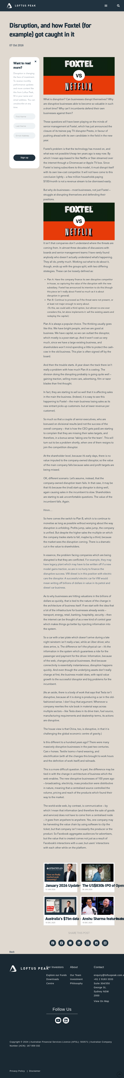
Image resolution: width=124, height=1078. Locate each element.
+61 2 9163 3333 (103, 979)
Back (11, 952)
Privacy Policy (17, 1071)
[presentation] (37, 148)
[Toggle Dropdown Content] (106, 6)
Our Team (75, 975)
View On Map (101, 1001)
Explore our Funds (56, 975)
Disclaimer (35, 1071)
